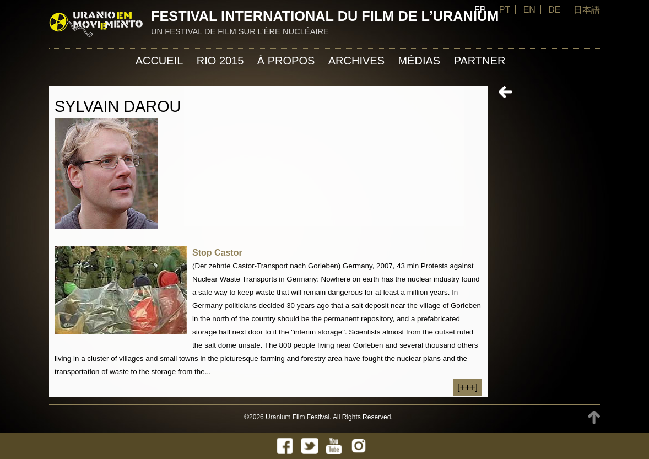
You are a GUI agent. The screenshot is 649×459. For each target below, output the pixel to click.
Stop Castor (217, 252)
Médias (419, 61)
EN (529, 9)
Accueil (159, 61)
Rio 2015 (220, 61)
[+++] (467, 387)
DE (554, 9)
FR (480, 9)
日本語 (587, 9)
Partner (480, 61)
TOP (594, 417)
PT (504, 9)
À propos (286, 61)
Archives (356, 61)
